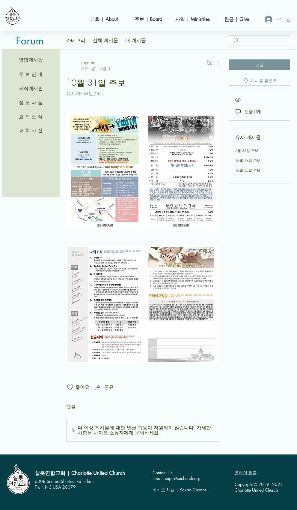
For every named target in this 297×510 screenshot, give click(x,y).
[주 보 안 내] (31, 74)
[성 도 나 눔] (31, 103)
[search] (259, 40)
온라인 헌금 (246, 472)
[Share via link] (104, 387)
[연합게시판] (31, 60)
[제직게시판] (31, 89)
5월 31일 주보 (246, 150)
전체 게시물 (105, 40)
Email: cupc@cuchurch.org (176, 478)
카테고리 (75, 40)
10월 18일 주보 (247, 160)
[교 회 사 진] (31, 131)
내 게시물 (135, 40)
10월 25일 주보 (247, 170)
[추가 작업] (215, 63)
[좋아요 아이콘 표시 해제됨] (70, 387)
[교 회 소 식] (31, 117)
